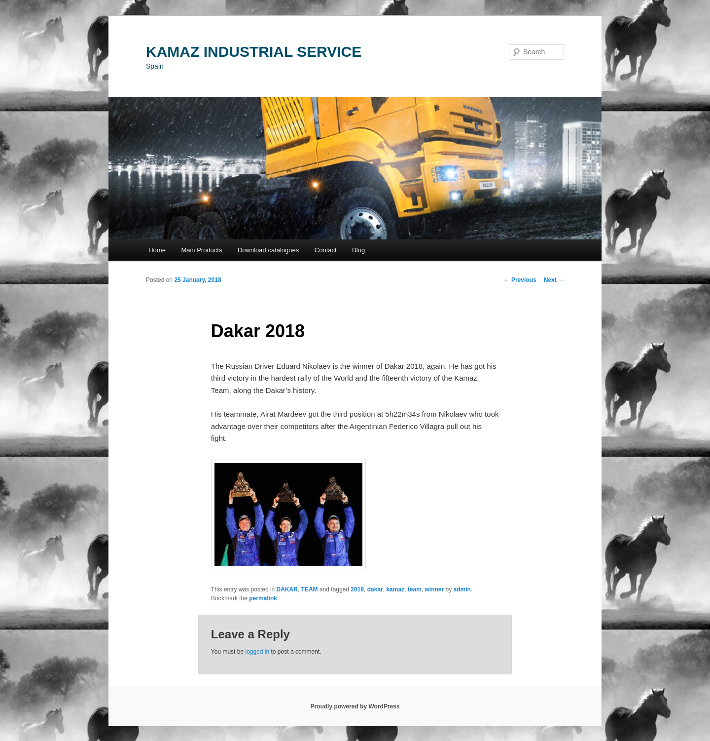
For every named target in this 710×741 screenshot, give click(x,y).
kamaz (395, 589)
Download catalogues (268, 250)
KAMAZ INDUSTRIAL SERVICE (253, 51)
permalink (263, 598)
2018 (357, 589)
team (415, 589)
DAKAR (287, 589)
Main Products (201, 250)
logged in (257, 651)
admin (462, 589)
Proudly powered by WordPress (354, 706)
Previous (520, 279)
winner (434, 589)
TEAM (309, 589)
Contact (326, 250)
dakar (375, 589)
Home (157, 250)
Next (554, 279)
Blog (358, 250)
